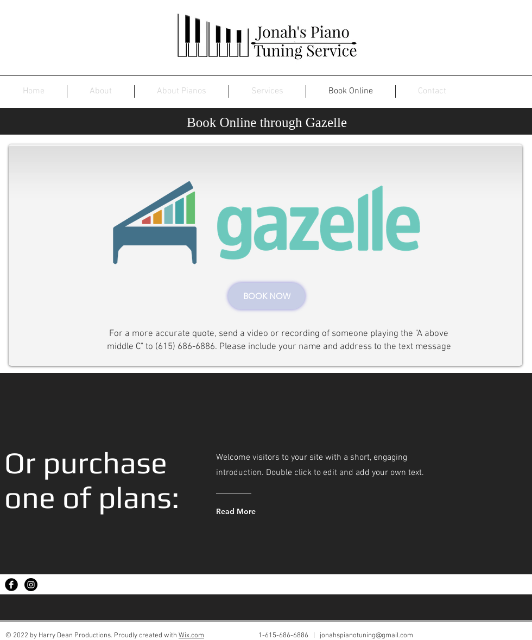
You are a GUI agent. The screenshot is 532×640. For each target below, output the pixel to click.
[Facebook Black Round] (11, 584)
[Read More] (258, 511)
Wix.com (191, 635)
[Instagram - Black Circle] (30, 584)
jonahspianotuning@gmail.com (366, 635)
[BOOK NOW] (266, 296)
